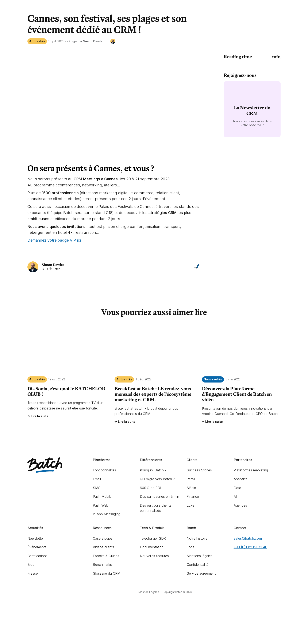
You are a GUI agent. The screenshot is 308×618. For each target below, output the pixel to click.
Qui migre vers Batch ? (157, 479)
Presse (32, 573)
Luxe (190, 505)
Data (237, 488)
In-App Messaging (106, 514)
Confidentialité (197, 564)
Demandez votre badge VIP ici (54, 240)
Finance (193, 496)
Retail (191, 479)
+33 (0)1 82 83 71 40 (250, 547)
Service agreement (201, 573)
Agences (240, 505)
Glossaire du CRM (106, 573)
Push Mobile (102, 496)
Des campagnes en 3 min (159, 496)
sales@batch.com (248, 538)
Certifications (37, 556)
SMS (96, 488)
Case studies (102, 538)
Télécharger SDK (153, 538)
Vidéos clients (103, 547)
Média (191, 488)
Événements (36, 547)
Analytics (240, 479)
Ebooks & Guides (106, 556)
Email (97, 479)
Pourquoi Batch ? (153, 470)
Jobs (190, 547)
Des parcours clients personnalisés (155, 508)
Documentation (151, 547)
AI (235, 496)
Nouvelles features (154, 556)
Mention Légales (148, 592)
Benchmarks (102, 564)
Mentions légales (199, 556)
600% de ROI (150, 488)
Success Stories (199, 470)
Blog (30, 564)
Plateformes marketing (251, 470)
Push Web (100, 505)
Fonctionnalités (104, 470)
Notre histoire (197, 538)
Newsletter (35, 538)
